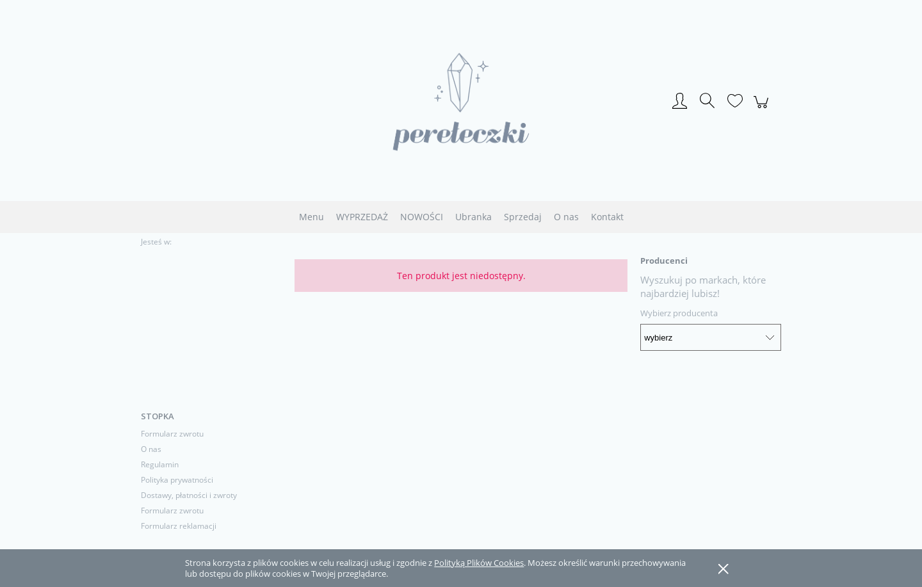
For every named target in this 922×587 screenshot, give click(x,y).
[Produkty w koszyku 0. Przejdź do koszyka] (763, 109)
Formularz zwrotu (172, 433)
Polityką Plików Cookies (479, 562)
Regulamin (160, 464)
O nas (151, 449)
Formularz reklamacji (178, 525)
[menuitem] (311, 216)
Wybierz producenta (679, 313)
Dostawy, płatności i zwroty (189, 495)
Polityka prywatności (177, 479)
